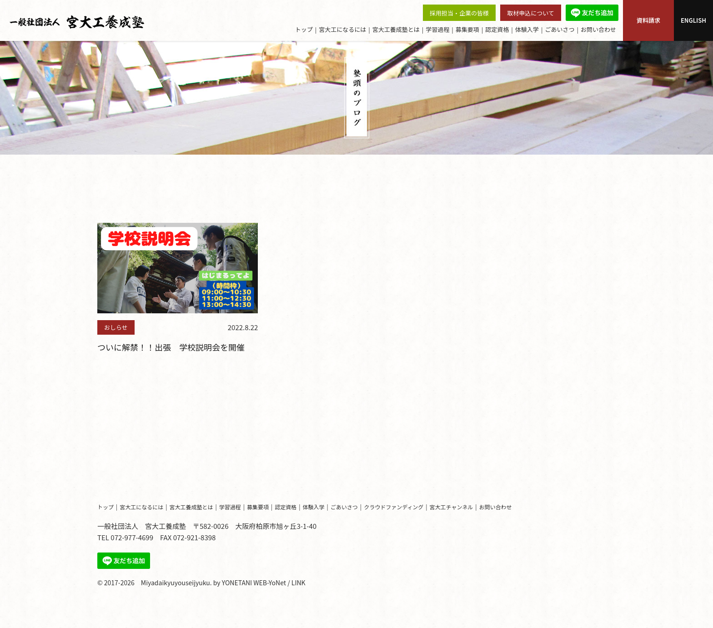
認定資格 (497, 29)
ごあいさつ (559, 29)
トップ (304, 29)
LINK (298, 582)
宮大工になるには (342, 29)
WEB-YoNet (269, 582)
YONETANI (237, 582)
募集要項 (467, 29)
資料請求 (648, 20)
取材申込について (530, 13)
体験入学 (527, 29)
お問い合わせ (598, 29)
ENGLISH (693, 20)
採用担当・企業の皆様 (459, 13)
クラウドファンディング (393, 507)
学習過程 (437, 29)
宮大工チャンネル (451, 507)
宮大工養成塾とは (396, 29)
